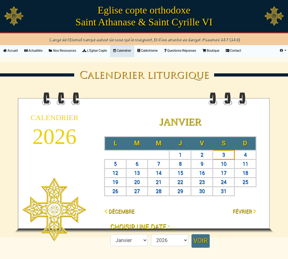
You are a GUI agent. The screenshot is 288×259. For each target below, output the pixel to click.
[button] (283, 50)
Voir (200, 241)
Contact (233, 50)
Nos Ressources (62, 50)
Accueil (12, 50)
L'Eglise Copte (94, 50)
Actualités (33, 50)
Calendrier (122, 50)
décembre (119, 211)
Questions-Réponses (180, 50)
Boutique (210, 50)
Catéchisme (147, 50)
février (244, 211)
